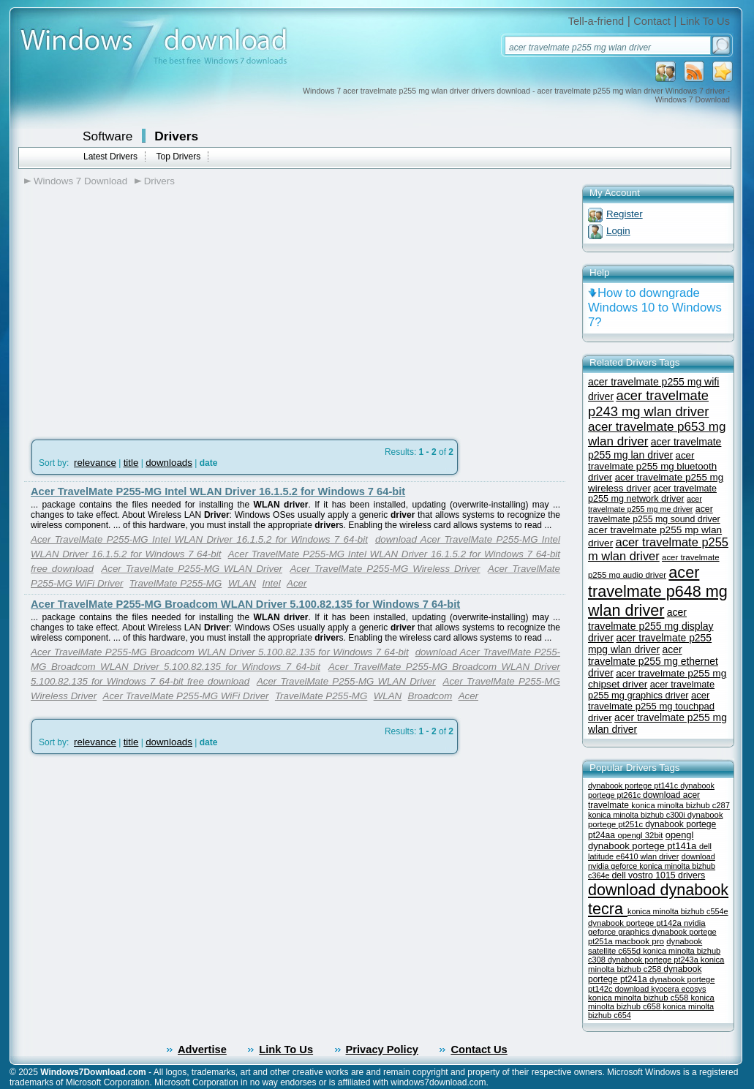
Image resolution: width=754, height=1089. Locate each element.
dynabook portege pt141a (643, 845)
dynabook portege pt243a (654, 959)
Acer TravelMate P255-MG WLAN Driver (191, 568)
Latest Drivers (110, 156)
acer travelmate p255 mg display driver (651, 625)
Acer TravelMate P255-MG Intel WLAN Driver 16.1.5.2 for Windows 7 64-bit (218, 491)
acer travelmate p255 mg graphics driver (651, 690)
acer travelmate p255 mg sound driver (654, 514)
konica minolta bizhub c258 (656, 964)
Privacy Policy (382, 1049)
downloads (169, 462)
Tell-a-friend (596, 21)
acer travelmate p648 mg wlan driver (658, 591)
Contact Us (478, 1049)
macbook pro (639, 941)
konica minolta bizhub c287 (680, 805)
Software (107, 136)
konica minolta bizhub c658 (651, 1002)
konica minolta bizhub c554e (677, 911)
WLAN (242, 583)
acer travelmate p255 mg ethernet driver (653, 661)
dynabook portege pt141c (634, 785)
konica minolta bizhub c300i (637, 814)
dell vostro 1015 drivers (658, 875)
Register (624, 213)
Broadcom (430, 695)
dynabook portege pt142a (636, 923)
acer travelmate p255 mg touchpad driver (651, 706)
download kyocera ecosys (660, 988)
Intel (271, 583)
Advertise (202, 1049)
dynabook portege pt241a (644, 974)
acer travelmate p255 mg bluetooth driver (652, 466)
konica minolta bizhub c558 (639, 997)
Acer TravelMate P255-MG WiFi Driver (186, 695)
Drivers (176, 136)
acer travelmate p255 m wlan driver (658, 548)
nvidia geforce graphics (647, 927)
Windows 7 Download (80, 181)
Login (618, 230)
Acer (296, 583)
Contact (652, 21)
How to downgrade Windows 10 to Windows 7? (655, 307)
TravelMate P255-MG (175, 583)
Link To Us (705, 21)
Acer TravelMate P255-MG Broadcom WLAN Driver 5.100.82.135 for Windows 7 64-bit (245, 604)
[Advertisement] (147, 308)
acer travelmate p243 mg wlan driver (648, 403)
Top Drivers (178, 156)
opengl (680, 834)
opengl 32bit (640, 835)
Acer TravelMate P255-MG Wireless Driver (385, 568)
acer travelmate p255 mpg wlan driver (650, 643)
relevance (95, 462)
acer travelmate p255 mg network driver (652, 493)
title (131, 462)
